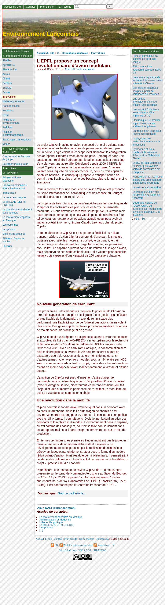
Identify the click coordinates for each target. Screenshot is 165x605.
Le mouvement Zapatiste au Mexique (60, 517)
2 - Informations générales (72, 52)
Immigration (9, 192)
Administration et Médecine (55, 519)
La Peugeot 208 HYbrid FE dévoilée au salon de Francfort (146, 195)
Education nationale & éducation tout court (15, 187)
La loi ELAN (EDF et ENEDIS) (56, 524)
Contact (30, 6)
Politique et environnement (11, 121)
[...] (41, 530)
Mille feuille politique (51, 522)
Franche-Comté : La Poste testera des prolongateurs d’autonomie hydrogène (147, 179)
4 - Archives (9, 168)
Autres (6, 74)
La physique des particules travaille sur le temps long (146, 141)
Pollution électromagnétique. (13, 133)
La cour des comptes (14, 197)
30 (143, 218)
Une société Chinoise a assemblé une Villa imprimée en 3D (145, 112)
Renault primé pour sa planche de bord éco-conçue (145, 59)
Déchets (7, 83)
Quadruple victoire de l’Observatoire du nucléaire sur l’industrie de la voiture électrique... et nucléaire (147, 208)
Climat (6, 78)
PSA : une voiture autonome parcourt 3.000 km (146, 69)
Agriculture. (9, 65)
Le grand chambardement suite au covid (17, 211)
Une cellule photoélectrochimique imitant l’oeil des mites (144, 101)
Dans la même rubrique (145, 51)
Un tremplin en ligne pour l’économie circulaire (146, 132)
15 (137, 218)
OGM (6, 115)
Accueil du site (45, 52)
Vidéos (6, 144)
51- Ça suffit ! (10, 173)
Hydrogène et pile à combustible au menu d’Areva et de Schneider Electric (146, 154)
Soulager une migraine (15, 163)
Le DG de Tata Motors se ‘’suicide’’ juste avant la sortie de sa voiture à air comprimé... (146, 167)
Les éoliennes (10, 224)
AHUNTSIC (100, 550)
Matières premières (14, 101)
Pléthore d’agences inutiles (14, 240)
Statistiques (102, 538)
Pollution (7, 127)
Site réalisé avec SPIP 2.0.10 (75, 550)
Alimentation (10, 69)
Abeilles (7, 60)
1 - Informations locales (16, 51)
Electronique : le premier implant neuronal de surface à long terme (146, 123)
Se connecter (86, 538)
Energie (7, 87)
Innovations (98, 52)
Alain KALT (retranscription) (79, 69)
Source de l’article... (71, 493)
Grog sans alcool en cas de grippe (16, 158)
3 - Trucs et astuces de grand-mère (15, 150)
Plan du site (47, 6)
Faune (6, 92)
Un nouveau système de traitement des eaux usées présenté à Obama (147, 80)
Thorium (7, 246)
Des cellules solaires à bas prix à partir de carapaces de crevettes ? (146, 91)
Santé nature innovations (17, 139)
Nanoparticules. (11, 105)
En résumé (65, 6)
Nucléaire (8, 110)
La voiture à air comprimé (146, 187)
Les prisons (46, 527)
